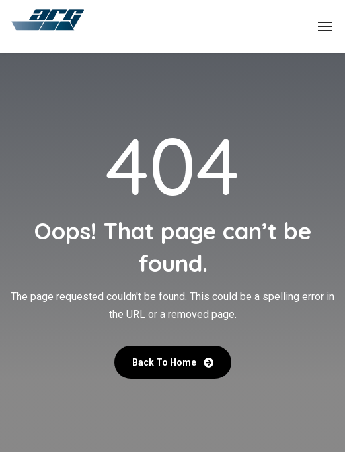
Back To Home (172, 362)
